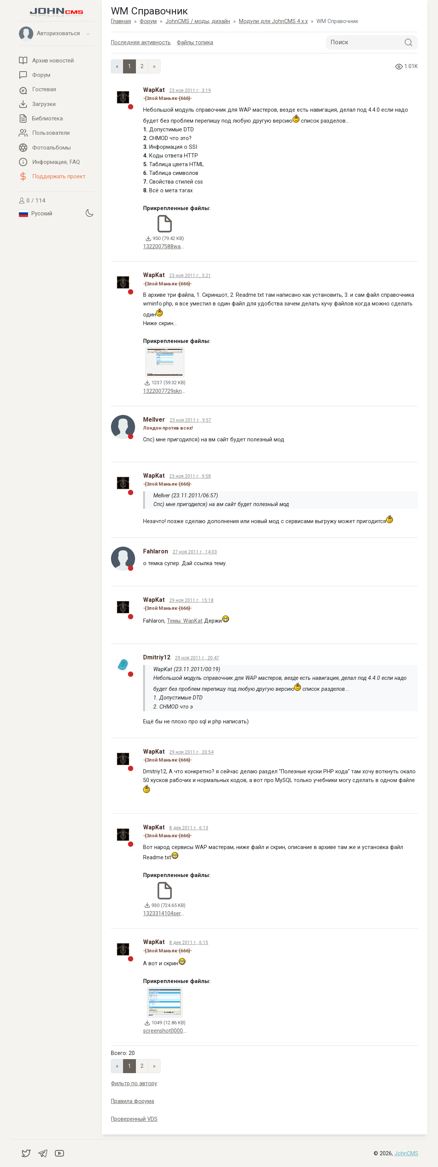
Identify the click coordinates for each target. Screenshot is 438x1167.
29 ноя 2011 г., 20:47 (197, 658)
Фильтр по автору (134, 1083)
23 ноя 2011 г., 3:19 (190, 90)
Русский (35, 213)
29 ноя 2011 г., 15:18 (191, 600)
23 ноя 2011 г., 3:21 (190, 275)
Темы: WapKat (185, 621)
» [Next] (154, 66)
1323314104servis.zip (169, 913)
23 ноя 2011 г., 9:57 (190, 420)
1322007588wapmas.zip (173, 246)
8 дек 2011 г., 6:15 (188, 942)
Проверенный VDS (134, 1119)
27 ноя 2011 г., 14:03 (195, 552)
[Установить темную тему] (89, 213)
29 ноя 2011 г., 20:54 (191, 752)
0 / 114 (32, 200)
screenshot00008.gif (168, 1031)
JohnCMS (406, 1153)
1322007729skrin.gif (167, 391)
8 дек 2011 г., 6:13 (188, 827)
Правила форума (132, 1101)
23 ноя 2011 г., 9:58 (190, 476)
